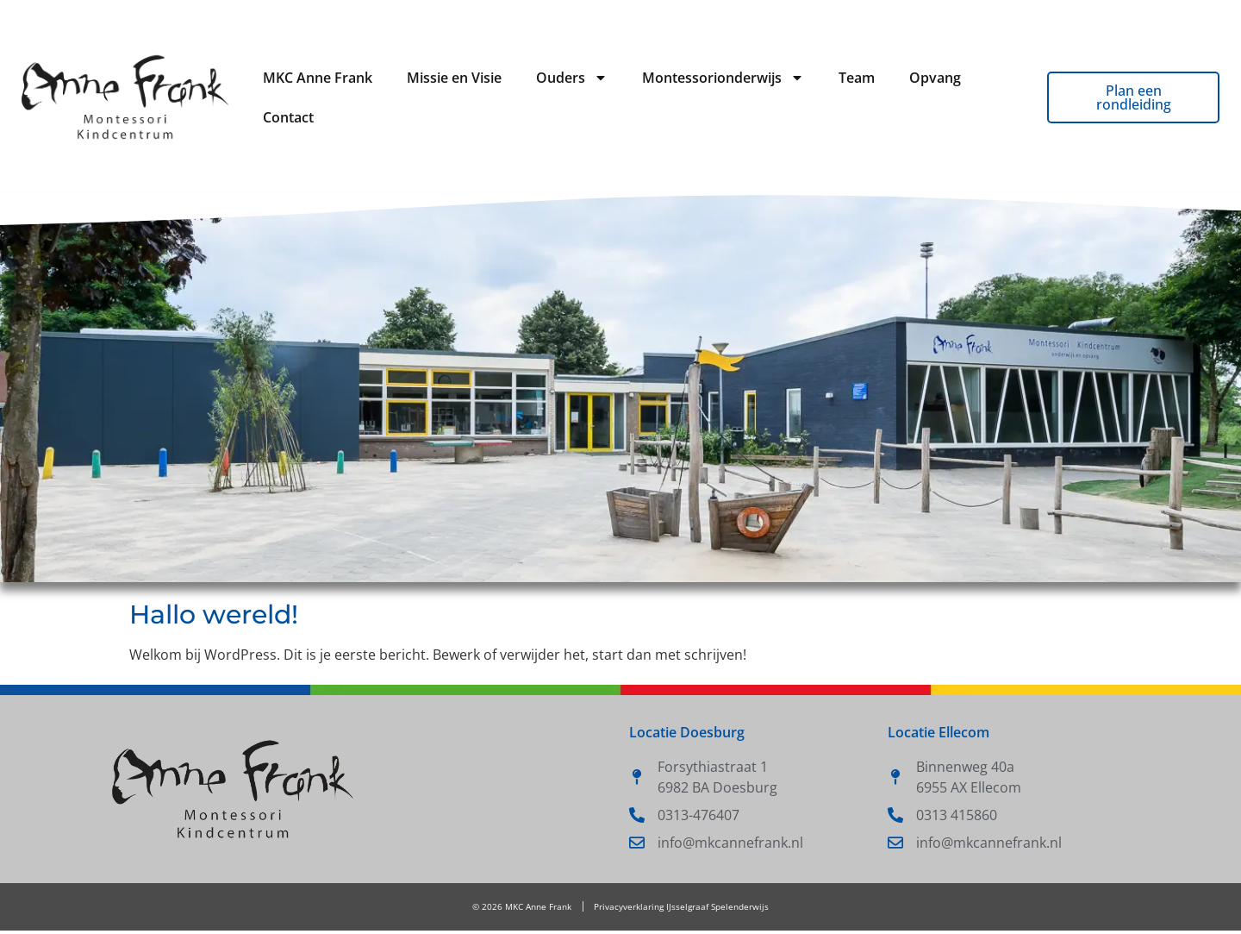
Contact (288, 117)
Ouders (572, 77)
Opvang (935, 77)
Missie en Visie (454, 77)
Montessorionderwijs (723, 77)
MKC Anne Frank (317, 77)
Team (857, 77)
